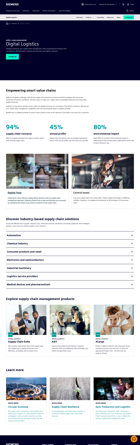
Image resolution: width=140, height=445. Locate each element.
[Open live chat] (134, 439)
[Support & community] (108, 4)
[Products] (14, 23)
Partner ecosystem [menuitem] (49, 11)
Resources (110, 17)
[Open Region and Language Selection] (88, 4)
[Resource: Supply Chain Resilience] (70, 400)
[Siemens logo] (12, 4)
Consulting (100, 17)
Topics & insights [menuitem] (64, 11)
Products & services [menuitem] (13, 11)
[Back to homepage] (7, 23)
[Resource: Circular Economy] (26, 400)
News (118, 17)
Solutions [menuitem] (26, 11)
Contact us (128, 17)
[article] (103, 181)
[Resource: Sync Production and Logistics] (114, 400)
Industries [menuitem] (35, 11)
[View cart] (123, 4)
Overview (79, 17)
